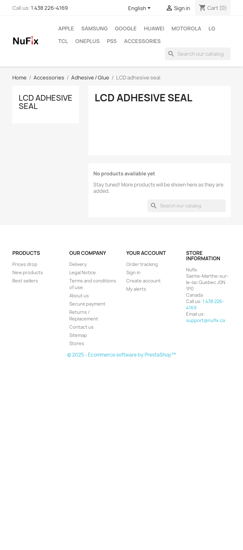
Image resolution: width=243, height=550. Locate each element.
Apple (66, 28)
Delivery (78, 264)
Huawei (154, 28)
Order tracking (142, 264)
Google (126, 28)
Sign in (133, 272)
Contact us (81, 327)
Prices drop (24, 264)
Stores (76, 343)
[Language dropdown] (140, 8)
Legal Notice (82, 272)
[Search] (198, 53)
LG (212, 28)
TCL (63, 41)
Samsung (94, 28)
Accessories (142, 41)
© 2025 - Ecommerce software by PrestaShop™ (121, 354)
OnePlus (87, 41)
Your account (146, 253)
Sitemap (78, 335)
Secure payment (87, 304)
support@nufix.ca (205, 320)
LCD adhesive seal (45, 101)
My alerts (136, 289)
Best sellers (25, 281)
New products (27, 272)
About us (79, 296)
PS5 (112, 41)
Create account (143, 281)
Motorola (186, 28)
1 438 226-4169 (49, 7)
